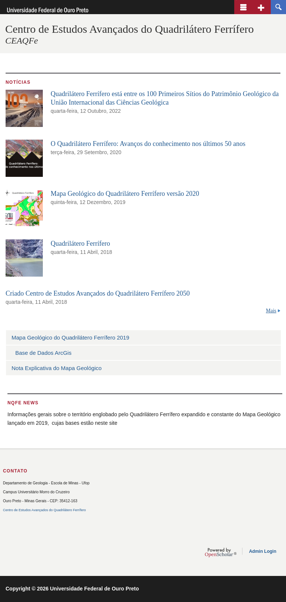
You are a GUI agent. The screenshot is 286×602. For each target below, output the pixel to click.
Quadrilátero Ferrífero (80, 243)
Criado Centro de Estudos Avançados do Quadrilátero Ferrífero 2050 (98, 293)
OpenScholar (220, 552)
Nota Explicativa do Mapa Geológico (57, 368)
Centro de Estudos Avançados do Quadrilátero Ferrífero (129, 29)
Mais (271, 310)
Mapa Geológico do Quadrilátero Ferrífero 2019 (70, 337)
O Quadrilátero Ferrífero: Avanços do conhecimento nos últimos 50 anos (148, 143)
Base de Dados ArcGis (43, 353)
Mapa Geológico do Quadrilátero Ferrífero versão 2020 (125, 193)
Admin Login (262, 551)
